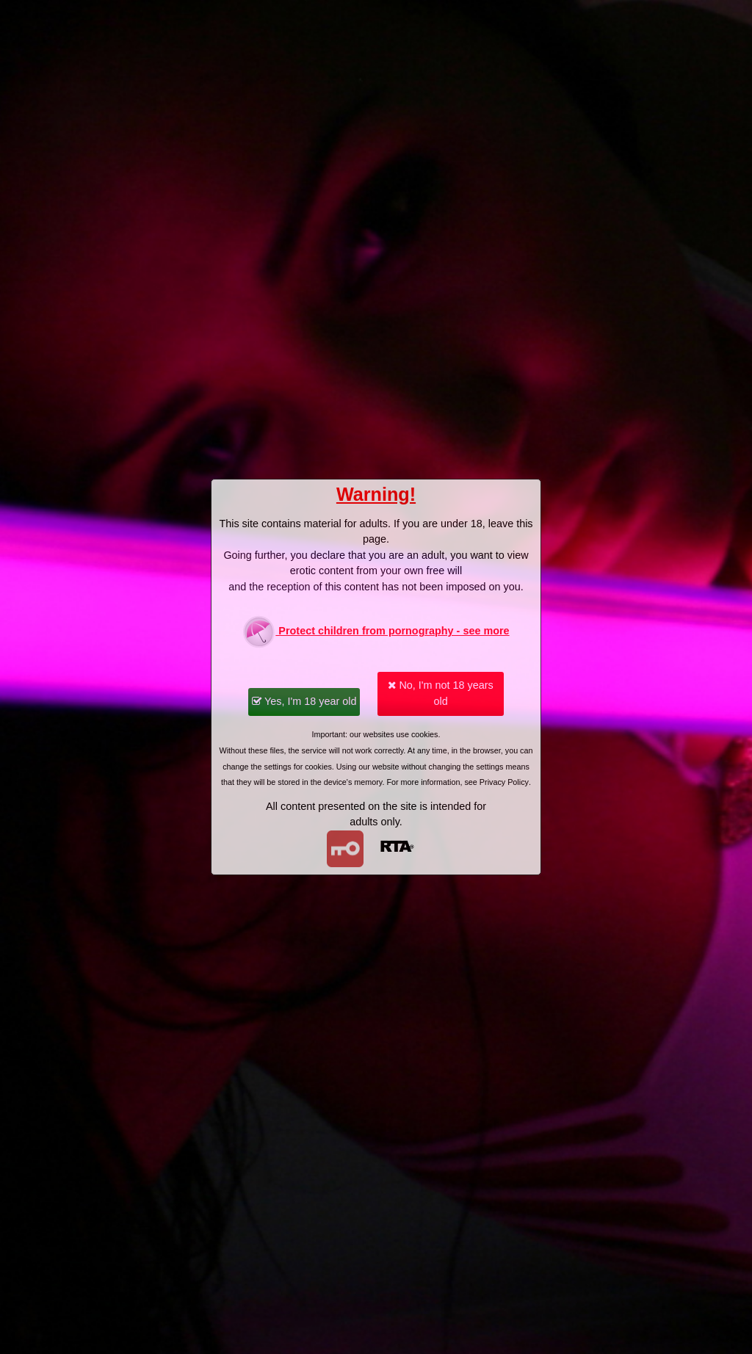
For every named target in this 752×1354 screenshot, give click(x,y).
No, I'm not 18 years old (440, 693)
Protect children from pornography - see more (375, 631)
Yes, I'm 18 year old (304, 701)
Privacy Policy (504, 782)
